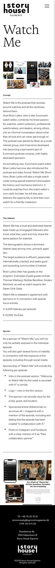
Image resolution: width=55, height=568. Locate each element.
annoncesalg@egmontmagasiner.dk (30, 520)
